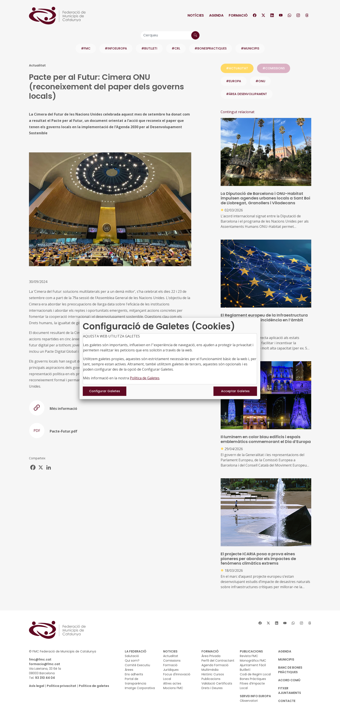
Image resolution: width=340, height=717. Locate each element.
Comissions (172, 660)
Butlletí (245, 670)
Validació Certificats (216, 683)
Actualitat (170, 656)
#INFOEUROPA (116, 48)
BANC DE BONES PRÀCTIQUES (290, 669)
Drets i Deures (212, 688)
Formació (238, 15)
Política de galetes (94, 686)
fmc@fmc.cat (40, 659)
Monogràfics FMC (253, 660)
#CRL (176, 48)
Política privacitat (61, 686)
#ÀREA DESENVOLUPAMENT (246, 94)
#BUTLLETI (149, 48)
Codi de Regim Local (255, 674)
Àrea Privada (210, 656)
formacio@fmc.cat (44, 664)
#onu (260, 81)
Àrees (129, 670)
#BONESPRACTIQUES (211, 48)
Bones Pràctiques (253, 679)
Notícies (196, 15)
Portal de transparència (135, 681)
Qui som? (132, 660)
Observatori (249, 700)
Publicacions (210, 679)
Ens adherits (134, 674)
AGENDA (284, 651)
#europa (233, 81)
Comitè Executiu (137, 665)
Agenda (216, 15)
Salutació (132, 656)
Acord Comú (289, 680)
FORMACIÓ (210, 651)
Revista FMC (249, 656)
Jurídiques (171, 670)
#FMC (85, 48)
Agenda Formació (214, 665)
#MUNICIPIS (250, 48)
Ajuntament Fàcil (253, 665)
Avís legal (36, 686)
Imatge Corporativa (140, 688)
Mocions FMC (173, 688)
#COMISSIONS (273, 68)
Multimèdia (209, 670)
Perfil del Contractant (217, 660)
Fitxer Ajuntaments (289, 690)
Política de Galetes (144, 378)
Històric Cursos (212, 674)
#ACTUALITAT (237, 68)
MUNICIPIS (286, 659)
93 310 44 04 (45, 678)
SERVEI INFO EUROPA (255, 696)
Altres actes (172, 683)
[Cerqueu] (170, 35)
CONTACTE (286, 701)
